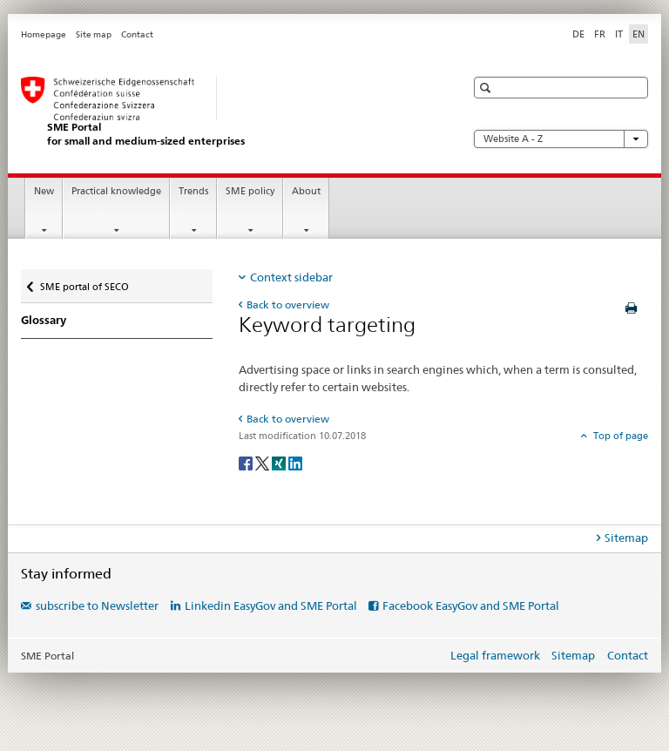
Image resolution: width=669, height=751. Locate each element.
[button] (487, 88)
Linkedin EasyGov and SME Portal (271, 605)
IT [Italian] (619, 34)
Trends (193, 191)
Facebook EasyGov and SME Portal (470, 605)
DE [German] (578, 34)
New (44, 191)
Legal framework (495, 655)
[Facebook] (247, 462)
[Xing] (280, 462)
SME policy (250, 191)
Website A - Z (561, 139)
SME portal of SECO (84, 282)
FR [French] (599, 34)
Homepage (43, 34)
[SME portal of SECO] (225, 112)
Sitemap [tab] (626, 538)
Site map (94, 34)
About (306, 191)
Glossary (43, 320)
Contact (137, 34)
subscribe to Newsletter (97, 605)
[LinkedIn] (295, 462)
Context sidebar (291, 277)
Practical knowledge (116, 191)
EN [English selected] (638, 34)
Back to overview (288, 304)
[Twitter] (263, 462)
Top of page (619, 436)
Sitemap (573, 655)
